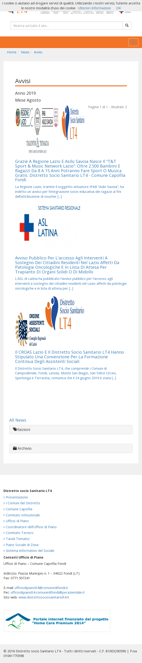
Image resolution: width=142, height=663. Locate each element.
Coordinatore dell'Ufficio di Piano (31, 527)
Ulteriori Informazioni (94, 8)
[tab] (71, 429)
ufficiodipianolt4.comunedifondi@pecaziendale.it (48, 592)
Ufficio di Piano (17, 521)
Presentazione (17, 497)
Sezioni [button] (21, 429)
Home (11, 52)
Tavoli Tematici (17, 539)
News (25, 52)
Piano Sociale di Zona (22, 545)
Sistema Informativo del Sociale (30, 550)
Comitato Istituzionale (23, 515)
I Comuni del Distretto (23, 503)
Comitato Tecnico (19, 532)
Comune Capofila (19, 509)
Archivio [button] (22, 448)
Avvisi (38, 52)
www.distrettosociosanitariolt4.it (44, 597)
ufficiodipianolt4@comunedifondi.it (41, 587)
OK (118, 8)
